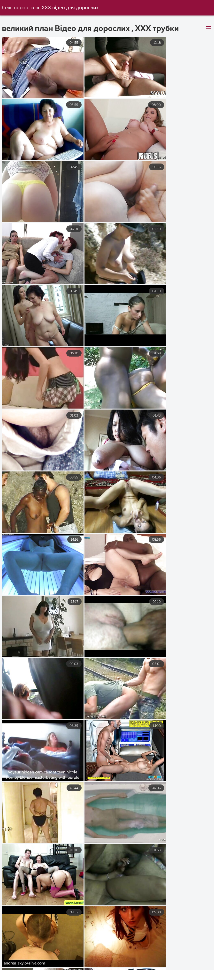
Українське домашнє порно (97, 967)
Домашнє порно (128, 962)
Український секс (171, 952)
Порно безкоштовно (23, 952)
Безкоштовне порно (75, 952)
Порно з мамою (170, 962)
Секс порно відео (124, 952)
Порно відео (47, 967)
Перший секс (185, 967)
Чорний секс (148, 967)
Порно (114, 957)
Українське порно (149, 957)
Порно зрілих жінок (31, 962)
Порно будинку (192, 957)
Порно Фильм (41, 957)
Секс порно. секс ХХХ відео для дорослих (50, 7)
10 (159, 893)
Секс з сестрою (81, 957)
